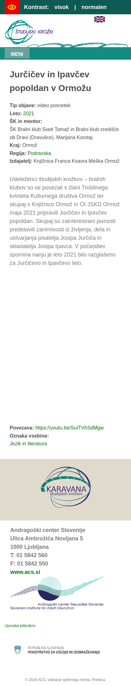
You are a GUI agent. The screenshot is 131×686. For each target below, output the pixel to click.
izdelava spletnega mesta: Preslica (76, 680)
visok (61, 7)
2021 (28, 113)
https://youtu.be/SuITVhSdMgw (69, 427)
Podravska (39, 153)
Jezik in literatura (28, 443)
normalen (94, 7)
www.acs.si (25, 572)
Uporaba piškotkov (20, 626)
